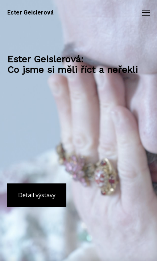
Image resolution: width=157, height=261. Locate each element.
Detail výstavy (36, 195)
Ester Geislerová (30, 13)
